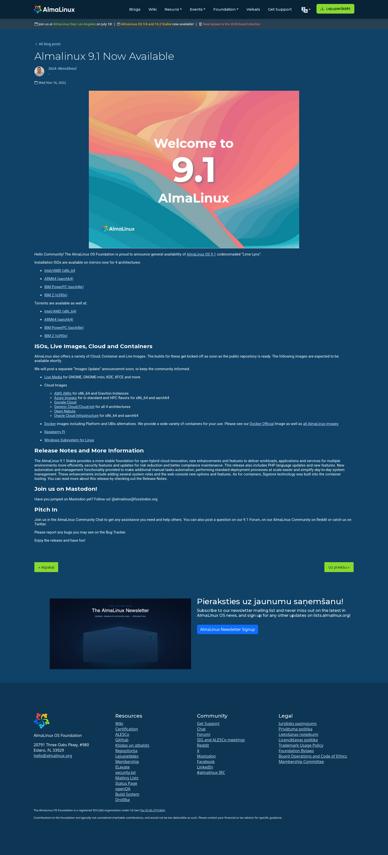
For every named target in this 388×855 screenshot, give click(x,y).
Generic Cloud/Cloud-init (74, 407)
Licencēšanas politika (298, 740)
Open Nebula (64, 411)
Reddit (203, 745)
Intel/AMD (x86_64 (59, 270)
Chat (201, 729)
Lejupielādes (127, 756)
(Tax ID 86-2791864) (152, 810)
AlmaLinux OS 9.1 (201, 254)
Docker (50, 424)
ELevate (122, 767)
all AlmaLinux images (320, 424)
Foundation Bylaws (296, 750)
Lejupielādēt (335, 8)
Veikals (253, 9)
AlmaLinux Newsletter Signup (227, 629)
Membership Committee (301, 761)
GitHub (121, 740)
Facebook (206, 761)
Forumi (203, 734)
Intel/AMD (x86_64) (60, 311)
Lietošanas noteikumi (298, 734)
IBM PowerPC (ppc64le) (64, 287)
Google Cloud (65, 402)
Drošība (122, 799)
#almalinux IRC (211, 772)
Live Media (53, 377)
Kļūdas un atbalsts (132, 745)
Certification (126, 729)
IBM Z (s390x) (56, 295)
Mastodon (206, 756)
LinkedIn (205, 767)
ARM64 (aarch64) (58, 279)
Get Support (280, 9)
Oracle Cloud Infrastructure (76, 415)
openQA (122, 788)
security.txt (125, 772)
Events (196, 9)
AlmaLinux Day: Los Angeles (74, 24)
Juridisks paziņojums (298, 723)
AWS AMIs (63, 393)
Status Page (126, 783)
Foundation (224, 9)
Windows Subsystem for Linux (69, 440)
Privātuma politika (295, 729)
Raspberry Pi (54, 432)
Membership (127, 761)
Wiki (152, 9)
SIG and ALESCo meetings (221, 740)
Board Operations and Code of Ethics (313, 756)
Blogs (135, 9)
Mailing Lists (126, 778)
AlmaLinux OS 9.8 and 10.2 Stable (146, 24)
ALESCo (122, 734)
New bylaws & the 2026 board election (232, 24)
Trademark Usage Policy (301, 745)
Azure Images (65, 398)
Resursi (172, 9)
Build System (127, 794)
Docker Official (262, 424)
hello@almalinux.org (53, 755)
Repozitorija (126, 750)
